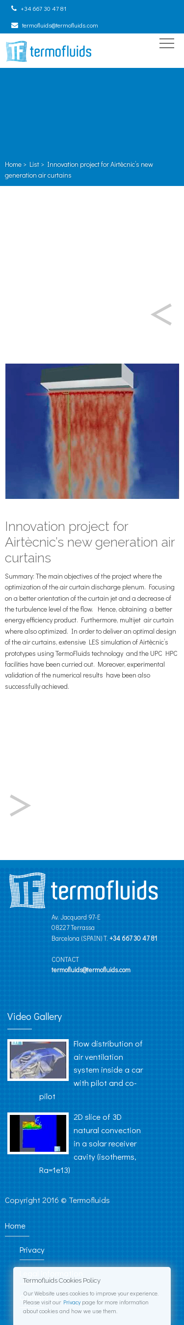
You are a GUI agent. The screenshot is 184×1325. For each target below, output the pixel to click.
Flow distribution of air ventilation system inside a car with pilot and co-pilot (91, 1070)
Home (13, 164)
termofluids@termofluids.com (60, 25)
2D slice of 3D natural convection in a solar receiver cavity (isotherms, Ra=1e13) (90, 1143)
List (34, 164)
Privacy (71, 1302)
